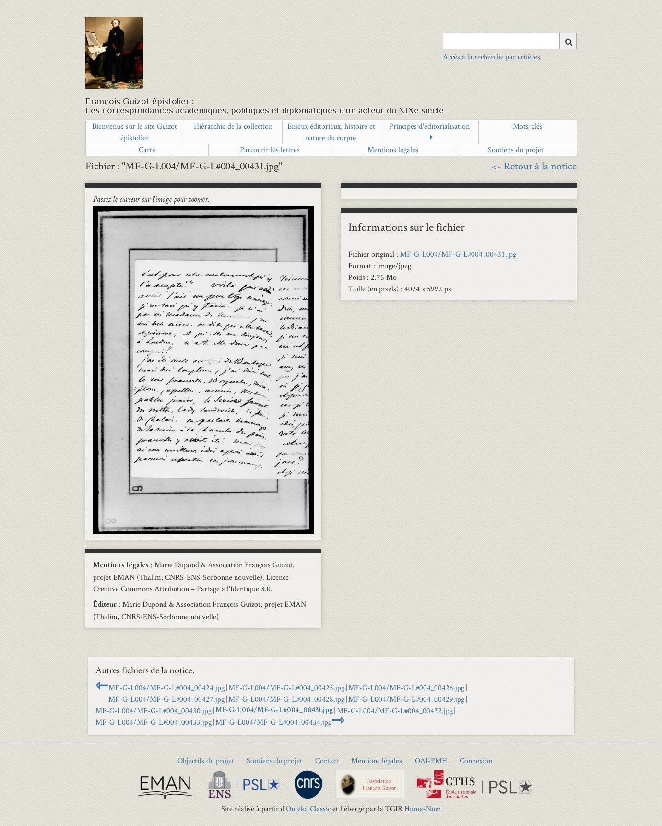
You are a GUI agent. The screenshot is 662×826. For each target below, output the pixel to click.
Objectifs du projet (205, 760)
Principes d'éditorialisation (429, 126)
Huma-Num (422, 808)
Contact (327, 760)
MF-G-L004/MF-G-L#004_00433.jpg (153, 722)
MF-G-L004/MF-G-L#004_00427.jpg (166, 699)
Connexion (476, 760)
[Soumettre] (568, 41)
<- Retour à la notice (534, 165)
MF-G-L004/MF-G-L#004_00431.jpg (458, 254)
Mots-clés (528, 126)
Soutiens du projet (516, 149)
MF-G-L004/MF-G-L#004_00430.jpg (153, 711)
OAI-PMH (431, 760)
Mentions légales (392, 149)
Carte (147, 149)
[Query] (510, 41)
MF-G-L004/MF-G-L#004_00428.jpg (286, 699)
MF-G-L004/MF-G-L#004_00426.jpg (406, 687)
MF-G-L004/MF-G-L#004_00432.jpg (395, 711)
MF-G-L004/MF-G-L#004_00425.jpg (286, 687)
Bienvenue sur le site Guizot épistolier (134, 132)
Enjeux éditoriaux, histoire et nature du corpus (331, 132)
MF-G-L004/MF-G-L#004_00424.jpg (166, 687)
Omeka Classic (308, 808)
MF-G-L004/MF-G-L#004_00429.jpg (406, 699)
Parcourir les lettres (270, 149)
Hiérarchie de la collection (233, 126)
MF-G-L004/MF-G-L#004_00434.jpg (273, 722)
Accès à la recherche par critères (491, 56)
